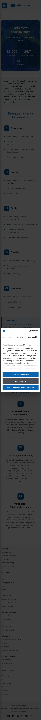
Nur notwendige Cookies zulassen (20, 387)
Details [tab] (20, 337)
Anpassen (20, 381)
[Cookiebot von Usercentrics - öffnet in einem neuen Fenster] (29, 331)
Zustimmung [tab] (7, 337)
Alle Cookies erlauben (20, 375)
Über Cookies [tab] (33, 337)
